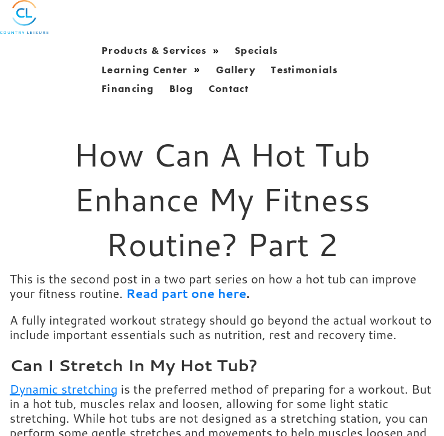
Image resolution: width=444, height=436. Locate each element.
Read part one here (186, 293)
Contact (229, 88)
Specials (256, 50)
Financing (128, 88)
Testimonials (304, 69)
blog (181, 88)
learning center (145, 69)
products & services (154, 50)
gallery (236, 69)
